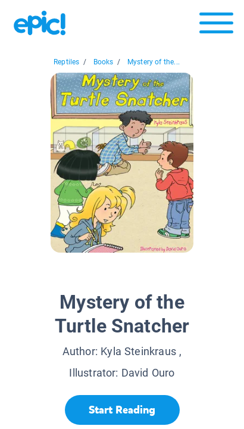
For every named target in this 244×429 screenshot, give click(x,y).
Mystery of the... (153, 62)
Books (103, 62)
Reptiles (66, 62)
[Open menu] (216, 26)
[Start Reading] (122, 410)
